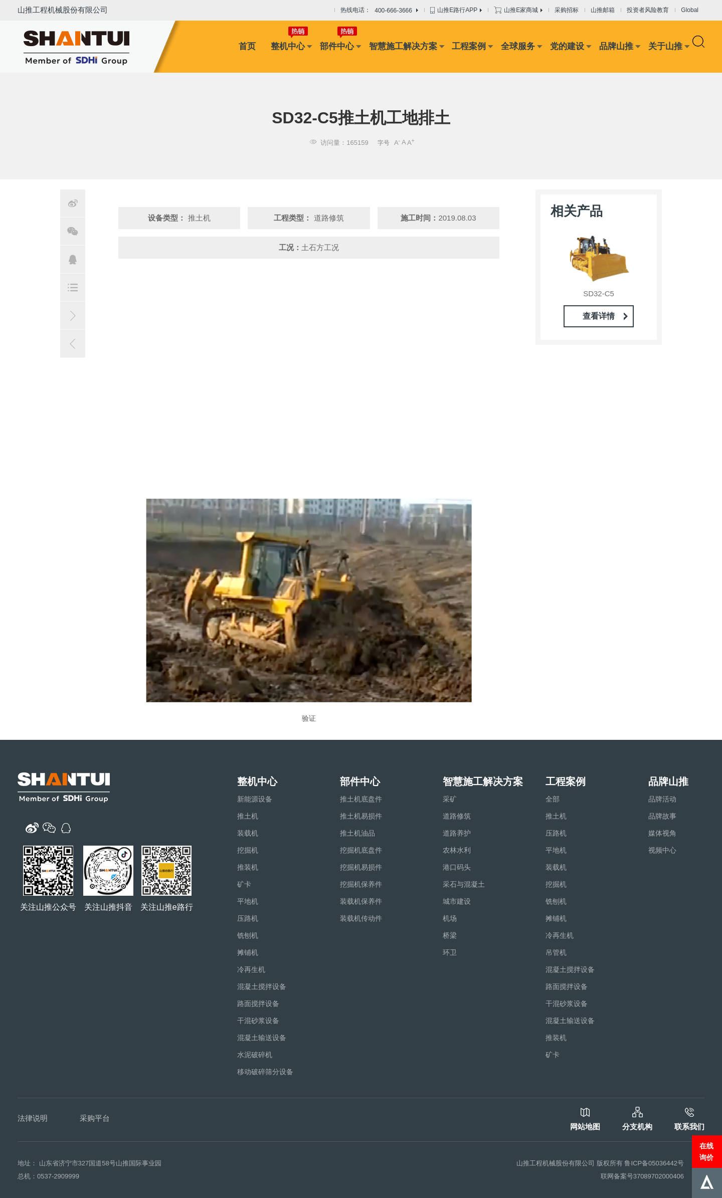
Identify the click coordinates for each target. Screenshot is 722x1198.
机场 (450, 918)
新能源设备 (254, 799)
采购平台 (95, 1118)
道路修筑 (457, 816)
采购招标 (567, 10)
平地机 (247, 901)
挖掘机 (247, 850)
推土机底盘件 (361, 799)
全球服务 (518, 46)
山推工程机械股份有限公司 (63, 10)
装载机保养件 (361, 901)
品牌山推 (616, 46)
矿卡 (244, 884)
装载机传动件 (361, 918)
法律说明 (33, 1118)
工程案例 (469, 46)
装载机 (247, 833)
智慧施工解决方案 (403, 46)
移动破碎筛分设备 (265, 1072)
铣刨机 (247, 935)
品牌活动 (662, 799)
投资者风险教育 (648, 10)
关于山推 (665, 46)
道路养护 (457, 833)
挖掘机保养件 (361, 884)
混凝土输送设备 (261, 1038)
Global (689, 10)
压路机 (247, 918)
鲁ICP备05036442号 (654, 1163)
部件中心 (337, 46)
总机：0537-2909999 (48, 1176)
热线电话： (379, 11)
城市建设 (457, 901)
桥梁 (450, 935)
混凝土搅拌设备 (261, 986)
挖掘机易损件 (361, 867)
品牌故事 (662, 816)
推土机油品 (357, 833)
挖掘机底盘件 (361, 850)
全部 (553, 799)
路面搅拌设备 (258, 1004)
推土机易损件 (361, 816)
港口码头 (457, 867)
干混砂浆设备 (258, 1021)
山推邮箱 (603, 10)
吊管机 (556, 952)
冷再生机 (251, 969)
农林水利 (457, 850)
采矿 (450, 799)
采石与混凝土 (464, 884)
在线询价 (706, 1151)
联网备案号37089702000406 (642, 1176)
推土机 (247, 816)
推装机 (247, 867)
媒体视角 (662, 833)
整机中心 (288, 46)
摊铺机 (247, 952)
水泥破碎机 (254, 1055)
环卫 (450, 952)
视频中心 (662, 850)
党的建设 (567, 46)
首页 (247, 46)
